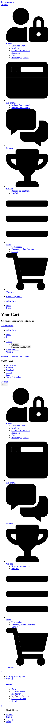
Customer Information (20, 50)
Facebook (10, 370)
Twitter (9, 372)
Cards (13, 55)
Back (13, 689)
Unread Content (18, 691)
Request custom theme (20, 191)
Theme (9, 341)
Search (14, 701)
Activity (9, 684)
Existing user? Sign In (15, 676)
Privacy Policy (12, 349)
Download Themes (19, 46)
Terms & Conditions (14, 377)
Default (15, 344)
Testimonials (16, 247)
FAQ (8, 375)
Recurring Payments (19, 58)
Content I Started (18, 698)
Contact (14, 251)
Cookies (9, 352)
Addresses (15, 53)
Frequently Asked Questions (23, 249)
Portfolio (15, 193)
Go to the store (7, 326)
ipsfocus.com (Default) (21, 347)
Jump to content (7, 2)
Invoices (15, 48)
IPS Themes (11, 365)
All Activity (16, 694)
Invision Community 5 (20, 105)
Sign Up (9, 679)
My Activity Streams (20, 696)
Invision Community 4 (20, 107)
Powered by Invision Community (15, 356)
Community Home (14, 296)
